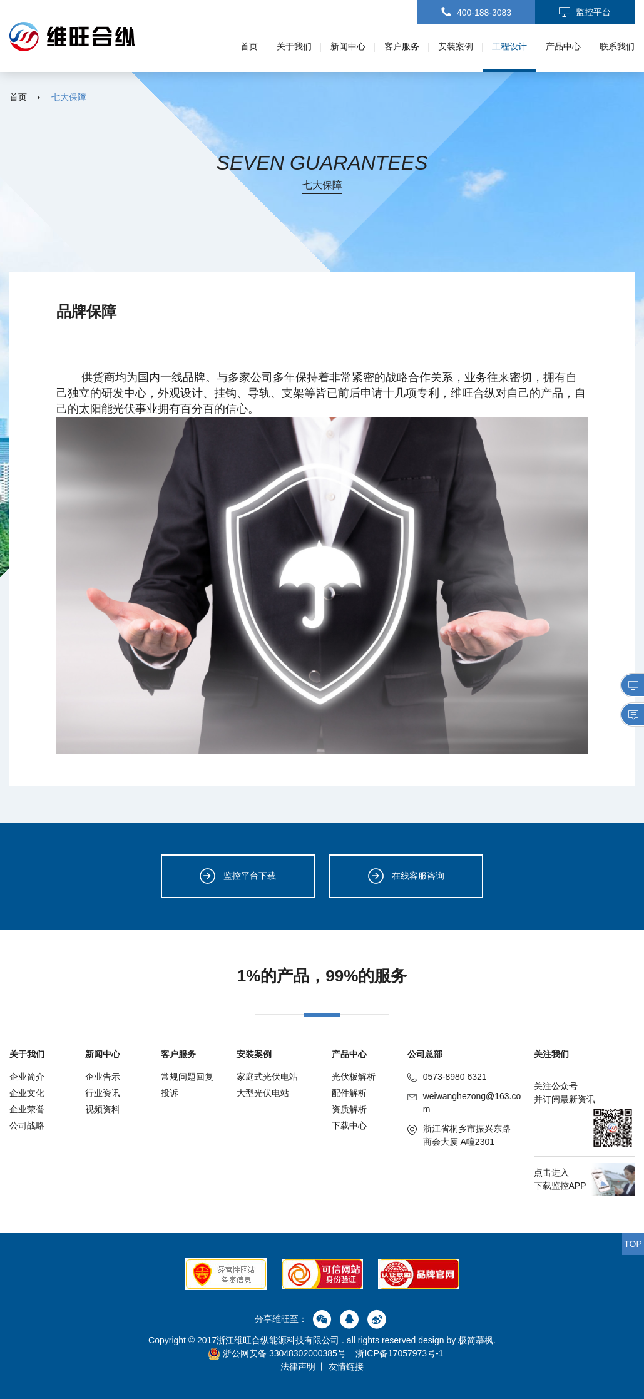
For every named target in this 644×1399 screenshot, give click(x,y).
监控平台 (585, 12)
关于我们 (294, 46)
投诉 (169, 1093)
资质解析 (349, 1109)
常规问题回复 (187, 1077)
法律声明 (297, 1366)
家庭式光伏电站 (267, 1077)
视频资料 (102, 1109)
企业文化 (26, 1093)
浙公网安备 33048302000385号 (277, 1353)
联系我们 (617, 46)
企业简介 (26, 1077)
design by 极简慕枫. (457, 1340)
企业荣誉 (26, 1109)
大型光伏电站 (263, 1093)
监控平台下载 (238, 876)
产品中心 (563, 46)
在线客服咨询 (406, 876)
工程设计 (509, 46)
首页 (249, 46)
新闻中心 (347, 46)
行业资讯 (102, 1093)
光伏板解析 (354, 1077)
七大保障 (68, 97)
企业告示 (102, 1077)
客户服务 (401, 46)
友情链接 (346, 1366)
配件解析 (349, 1093)
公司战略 (26, 1125)
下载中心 (349, 1125)
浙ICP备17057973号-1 (399, 1353)
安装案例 (455, 46)
